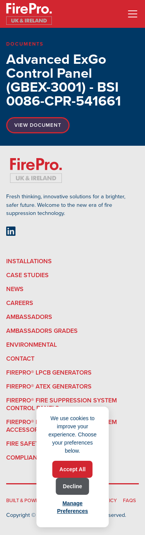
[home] (29, 14)
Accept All (73, 469)
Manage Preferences (72, 507)
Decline (72, 486)
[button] (131, 14)
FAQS (129, 500)
